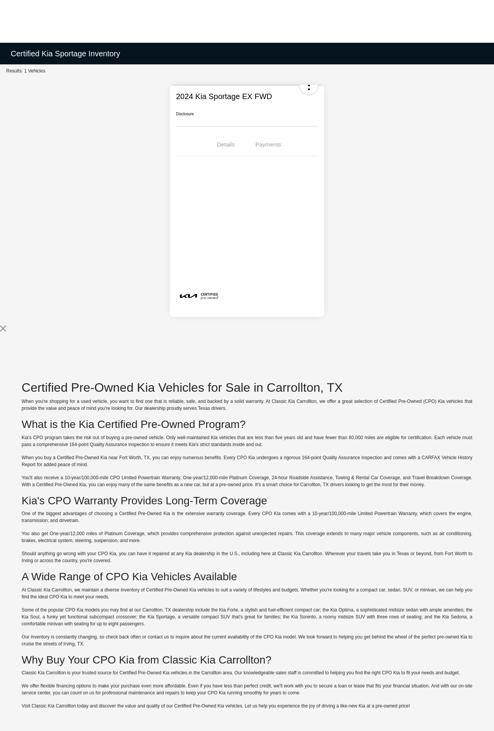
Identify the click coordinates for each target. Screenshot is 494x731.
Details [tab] (226, 144)
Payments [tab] (268, 144)
